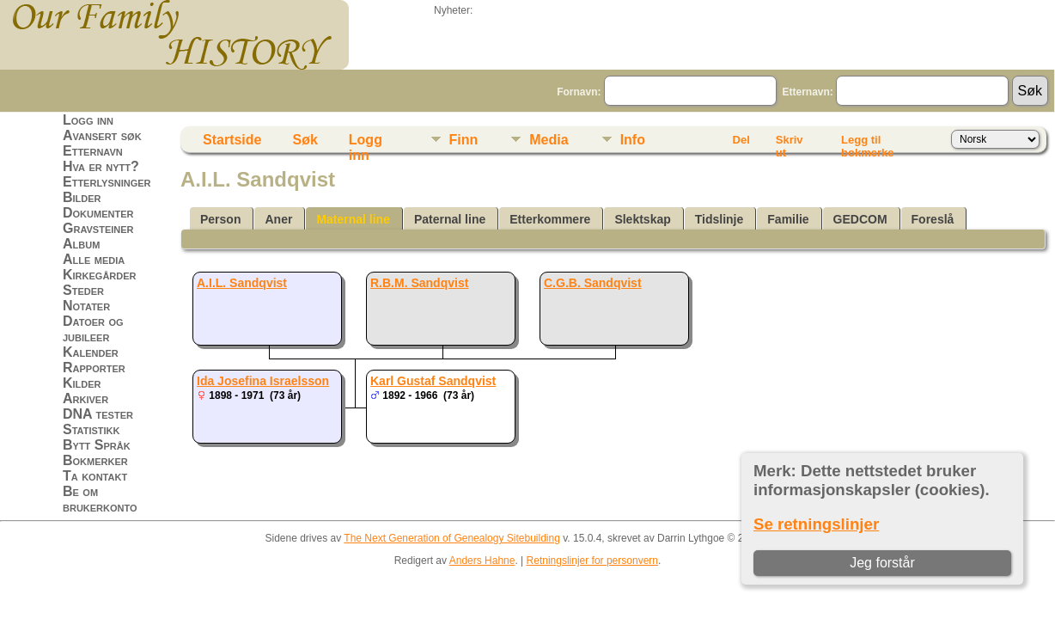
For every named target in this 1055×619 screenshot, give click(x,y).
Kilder (82, 383)
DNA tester (98, 414)
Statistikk (91, 429)
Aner (278, 219)
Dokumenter (98, 212)
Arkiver (85, 398)
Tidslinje (719, 219)
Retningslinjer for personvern (592, 561)
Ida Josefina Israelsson (263, 381)
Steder (83, 290)
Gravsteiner (98, 228)
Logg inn (88, 120)
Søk (304, 139)
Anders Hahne (482, 561)
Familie (787, 219)
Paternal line (449, 219)
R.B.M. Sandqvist (419, 283)
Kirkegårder (100, 274)
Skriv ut (789, 142)
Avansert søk (102, 135)
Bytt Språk (97, 445)
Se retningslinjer (816, 524)
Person (220, 219)
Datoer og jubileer (93, 329)
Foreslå (933, 219)
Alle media (94, 259)
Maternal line (353, 219)
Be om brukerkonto (100, 499)
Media (548, 139)
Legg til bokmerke (867, 142)
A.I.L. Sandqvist (242, 283)
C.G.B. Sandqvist (593, 283)
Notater (86, 305)
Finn (464, 139)
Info (632, 139)
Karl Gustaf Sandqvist (433, 381)
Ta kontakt (95, 476)
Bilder (82, 197)
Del (741, 139)
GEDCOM (860, 219)
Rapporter (94, 367)
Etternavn (93, 151)
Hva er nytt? (101, 166)
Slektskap (642, 219)
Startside (232, 139)
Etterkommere (549, 219)
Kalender (91, 352)
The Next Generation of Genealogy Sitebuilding (452, 538)
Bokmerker (95, 460)
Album (81, 243)
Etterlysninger (107, 182)
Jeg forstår (882, 562)
